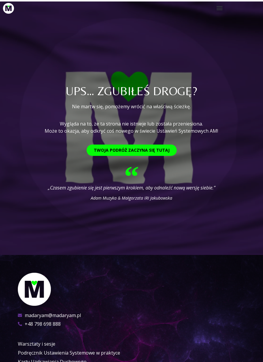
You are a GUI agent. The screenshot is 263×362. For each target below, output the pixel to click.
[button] (220, 8)
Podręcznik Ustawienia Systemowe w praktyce (69, 353)
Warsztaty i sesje (36, 344)
